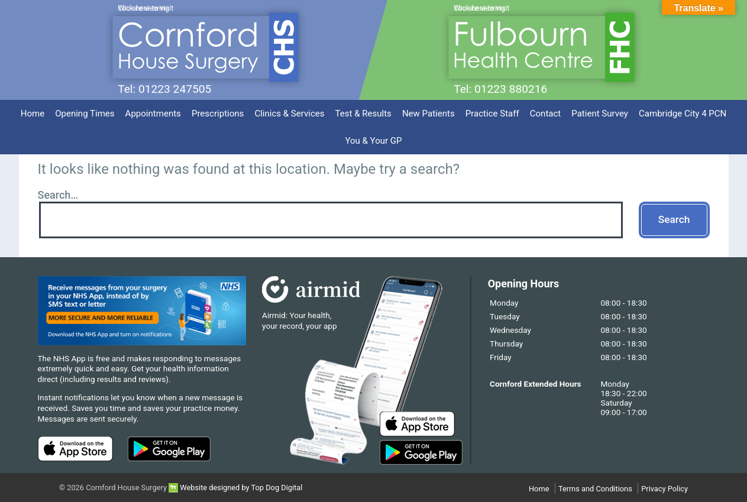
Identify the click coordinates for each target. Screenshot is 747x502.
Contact (545, 113)
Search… (58, 195)
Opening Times (84, 113)
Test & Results (363, 113)
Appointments (153, 113)
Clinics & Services (289, 113)
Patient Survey (599, 113)
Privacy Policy (664, 488)
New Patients (428, 113)
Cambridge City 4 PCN (682, 113)
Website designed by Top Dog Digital (235, 487)
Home (32, 113)
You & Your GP (373, 140)
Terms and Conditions (595, 488)
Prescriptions (218, 113)
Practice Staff (492, 113)
